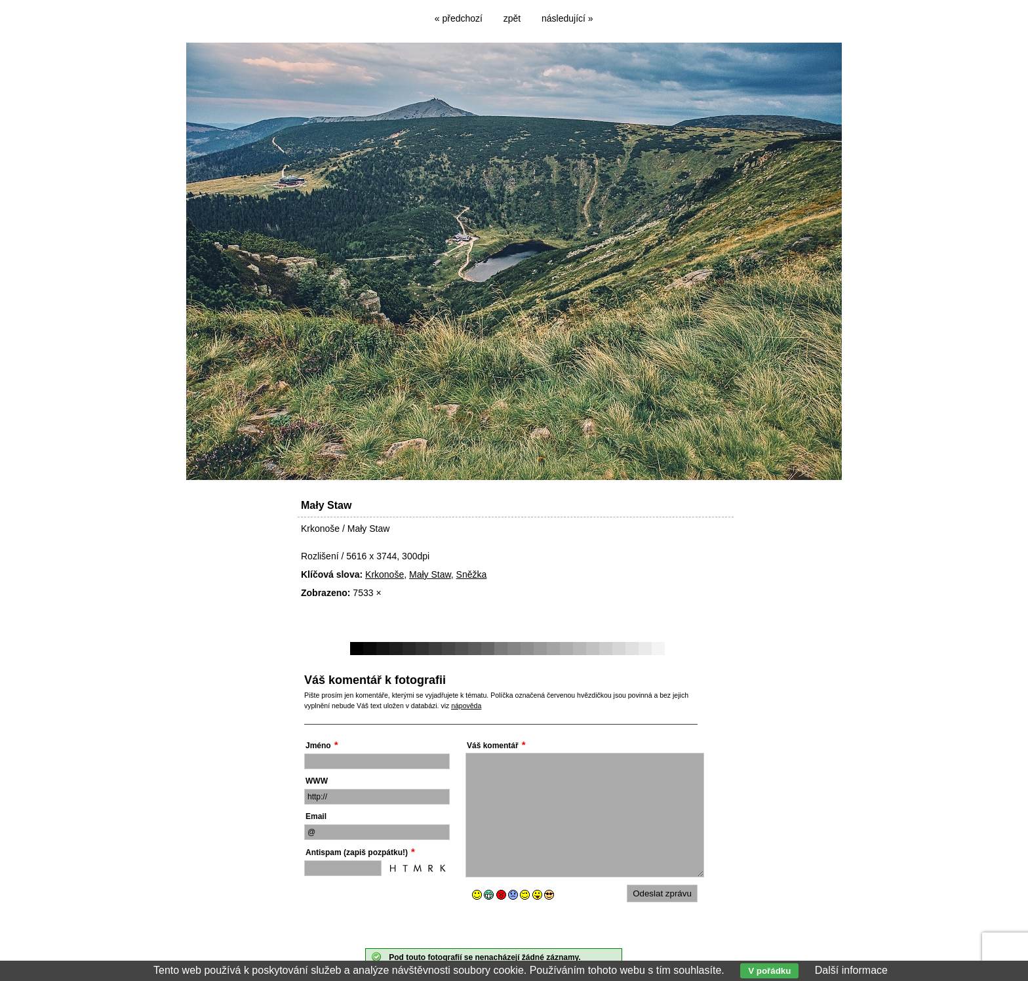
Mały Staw (430, 574)
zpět (512, 18)
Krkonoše (384, 574)
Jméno (318, 745)
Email (316, 816)
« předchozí (459, 18)
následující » (567, 18)
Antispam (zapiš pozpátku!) (357, 852)
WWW (317, 781)
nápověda (466, 706)
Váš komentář (493, 745)
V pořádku (769, 971)
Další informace (851, 970)
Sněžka (471, 574)
